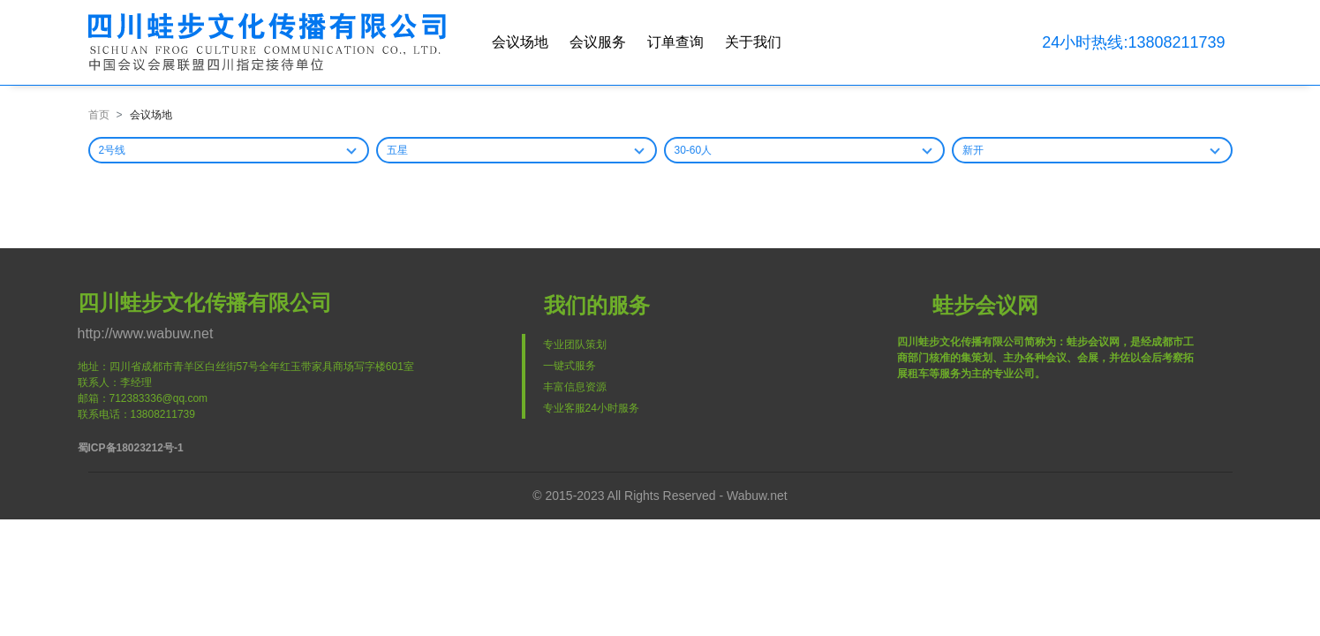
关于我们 (753, 41)
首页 (98, 115)
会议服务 (597, 41)
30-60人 (694, 150)
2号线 (112, 150)
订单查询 (675, 41)
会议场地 (520, 41)
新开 (973, 150)
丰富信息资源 (575, 387)
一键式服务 (569, 366)
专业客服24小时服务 (591, 408)
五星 (397, 150)
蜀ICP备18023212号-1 (131, 448)
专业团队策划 (575, 344)
